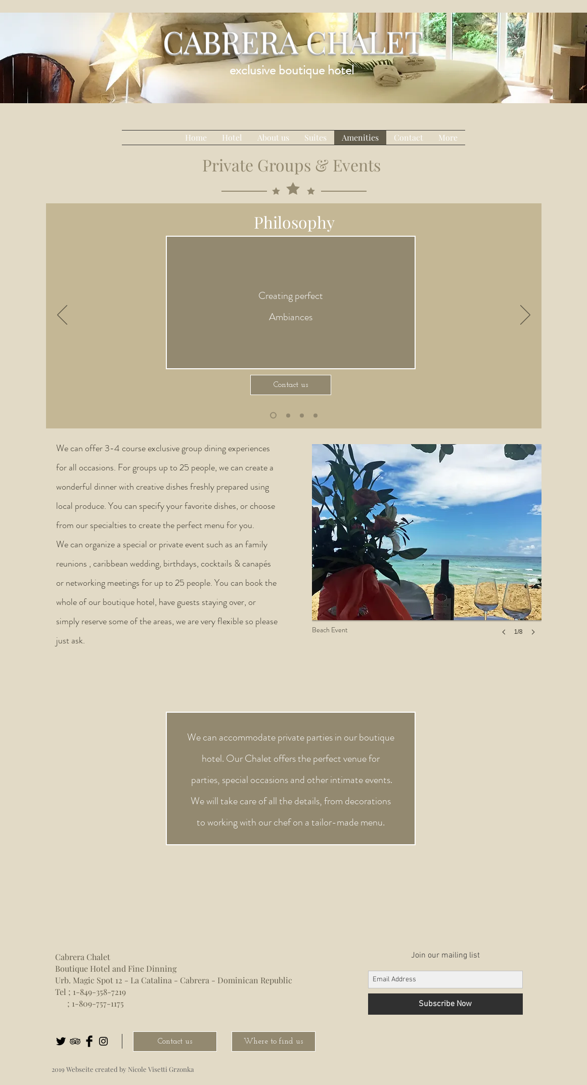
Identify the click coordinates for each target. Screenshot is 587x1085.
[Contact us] (290, 385)
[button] (426, 550)
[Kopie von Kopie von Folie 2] (273, 415)
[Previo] (62, 315)
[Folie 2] (288, 415)
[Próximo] (525, 315)
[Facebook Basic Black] (89, 1041)
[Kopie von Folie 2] (302, 415)
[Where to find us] (273, 1041)
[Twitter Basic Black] (61, 1041)
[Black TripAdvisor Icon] (75, 1041)
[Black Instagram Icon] (103, 1041)
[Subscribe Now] (445, 1004)
